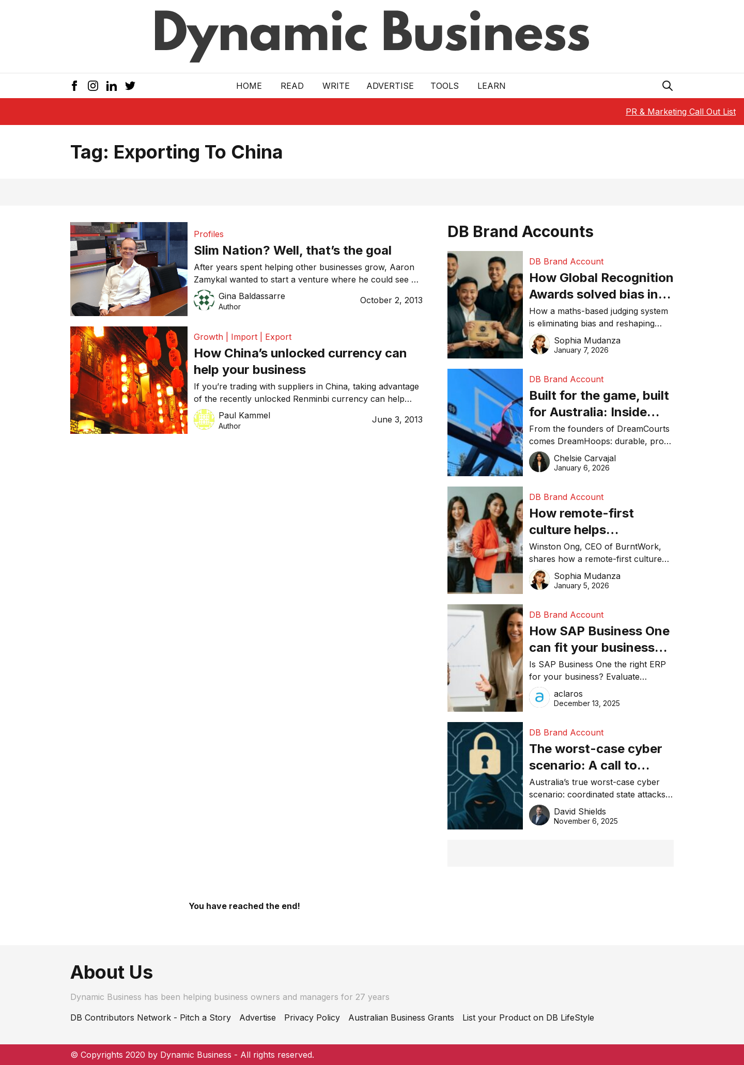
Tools (444, 86)
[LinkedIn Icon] (111, 85)
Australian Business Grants (401, 1017)
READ (292, 86)
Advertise (390, 86)
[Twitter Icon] (130, 85)
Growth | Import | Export (242, 337)
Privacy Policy (312, 1017)
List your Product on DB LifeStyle (528, 1017)
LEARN (491, 86)
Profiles (209, 234)
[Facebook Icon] (74, 85)
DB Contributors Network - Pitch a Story (150, 1017)
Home (249, 86)
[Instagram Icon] (93, 85)
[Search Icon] (667, 86)
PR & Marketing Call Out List (681, 111)
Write (336, 86)
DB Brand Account (566, 261)
